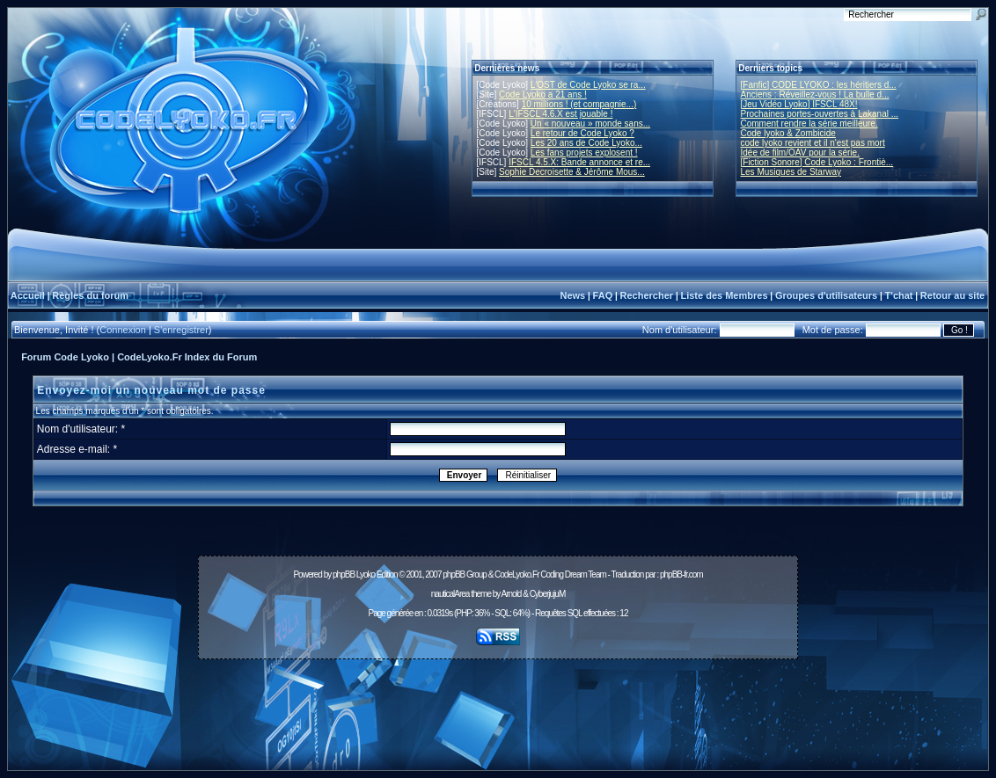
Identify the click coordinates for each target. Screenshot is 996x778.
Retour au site (952, 295)
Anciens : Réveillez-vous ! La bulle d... (815, 94)
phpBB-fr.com (681, 574)
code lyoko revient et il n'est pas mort (813, 143)
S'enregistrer (181, 329)
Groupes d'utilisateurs (826, 295)
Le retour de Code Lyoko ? (582, 133)
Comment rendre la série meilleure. (809, 123)
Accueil (28, 295)
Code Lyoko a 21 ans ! (543, 94)
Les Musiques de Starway (791, 172)
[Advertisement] (498, 705)
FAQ (603, 295)
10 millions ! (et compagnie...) (579, 104)
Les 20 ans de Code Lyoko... (586, 143)
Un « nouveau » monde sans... (590, 123)
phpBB (344, 574)
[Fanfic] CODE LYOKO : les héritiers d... (819, 85)
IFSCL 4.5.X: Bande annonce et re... (579, 162)
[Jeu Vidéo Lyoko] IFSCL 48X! (799, 104)
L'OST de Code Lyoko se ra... (588, 85)
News (572, 295)
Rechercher (647, 295)
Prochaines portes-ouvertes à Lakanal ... (820, 114)
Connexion (122, 329)
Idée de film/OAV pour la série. (800, 152)
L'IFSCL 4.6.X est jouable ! (560, 114)
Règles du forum (90, 295)
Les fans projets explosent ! (584, 152)
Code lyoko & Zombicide (788, 133)
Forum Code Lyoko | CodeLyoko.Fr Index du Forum (139, 357)
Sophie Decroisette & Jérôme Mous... (572, 172)
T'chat (899, 295)
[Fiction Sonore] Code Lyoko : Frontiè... (817, 162)
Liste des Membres (723, 295)
